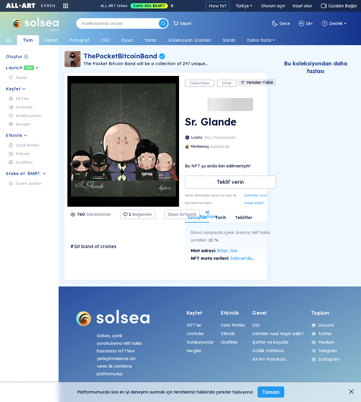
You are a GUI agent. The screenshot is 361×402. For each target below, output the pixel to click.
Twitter (321, 333)
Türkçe (242, 6)
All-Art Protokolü (268, 359)
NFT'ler (194, 325)
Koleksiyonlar (200, 342)
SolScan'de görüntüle (250, 258)
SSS (255, 325)
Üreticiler (195, 333)
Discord (322, 325)
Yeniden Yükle (257, 82)
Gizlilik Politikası (268, 350)
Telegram (324, 350)
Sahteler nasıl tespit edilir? (255, 199)
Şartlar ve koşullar (270, 342)
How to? (218, 6)
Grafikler (229, 342)
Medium (322, 342)
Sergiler (194, 350)
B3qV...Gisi (227, 250)
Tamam (271, 392)
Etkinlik (228, 333)
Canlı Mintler (233, 325)
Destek (332, 23)
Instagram (325, 359)
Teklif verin (230, 182)
